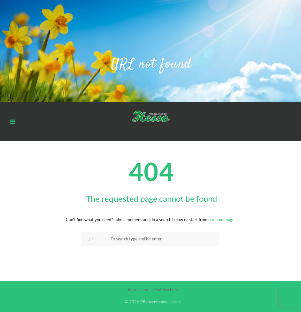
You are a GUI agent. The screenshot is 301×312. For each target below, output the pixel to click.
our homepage (221, 219)
